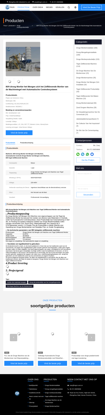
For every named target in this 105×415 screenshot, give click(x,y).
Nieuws (49, 7)
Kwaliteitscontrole (34, 393)
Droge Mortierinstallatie (52, 385)
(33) (87, 90)
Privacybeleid (33, 406)
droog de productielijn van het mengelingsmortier (45, 282)
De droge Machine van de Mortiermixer (19, 286)
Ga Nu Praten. (88, 160)
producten (12, 25)
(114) (86, 65)
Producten (24, 7)
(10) (87, 97)
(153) (87, 59)
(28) (86, 107)
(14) (88, 113)
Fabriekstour (33, 389)
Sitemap (31, 402)
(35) (86, 78)
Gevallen (60, 7)
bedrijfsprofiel (33, 385)
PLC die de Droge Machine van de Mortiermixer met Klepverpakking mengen (16, 357)
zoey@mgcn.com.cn (39, 2)
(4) (87, 125)
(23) (86, 72)
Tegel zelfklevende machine (54, 396)
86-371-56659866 (56, 2)
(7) (87, 119)
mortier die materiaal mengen (16, 282)
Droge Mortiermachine (52, 406)
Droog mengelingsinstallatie (54, 389)
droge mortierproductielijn (23, 26)
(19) (87, 83)
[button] (13, 337)
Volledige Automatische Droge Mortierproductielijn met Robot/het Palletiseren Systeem (50, 357)
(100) (86, 53)
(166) (86, 48)
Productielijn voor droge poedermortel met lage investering (85, 357)
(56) (86, 103)
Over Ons (38, 7)
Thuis (12, 7)
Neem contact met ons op (36, 398)
